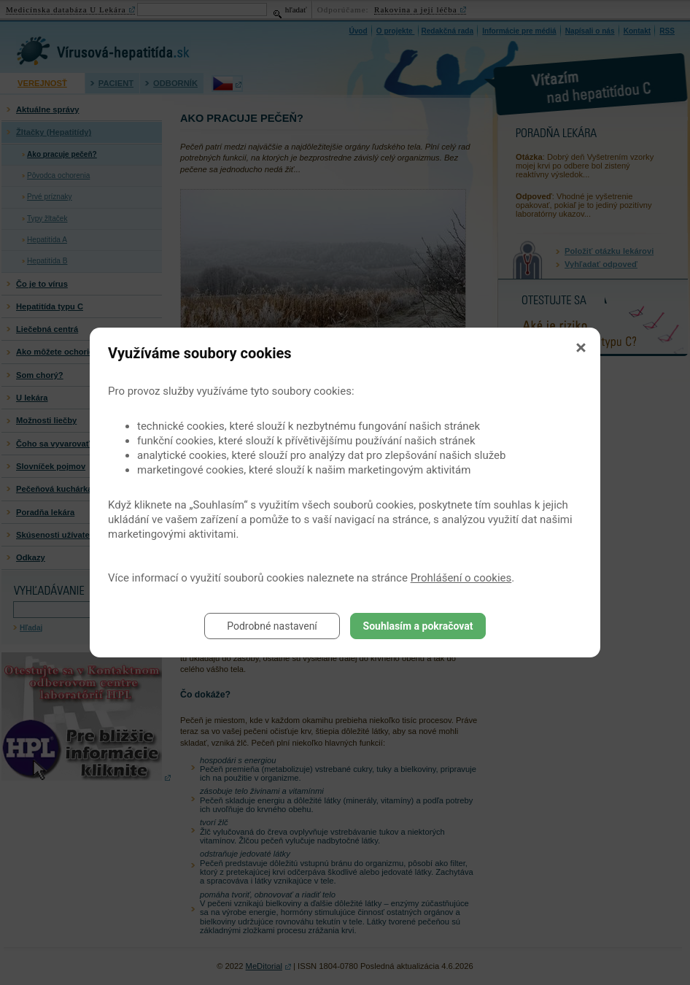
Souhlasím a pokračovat (418, 626)
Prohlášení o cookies (461, 577)
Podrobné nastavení (272, 626)
